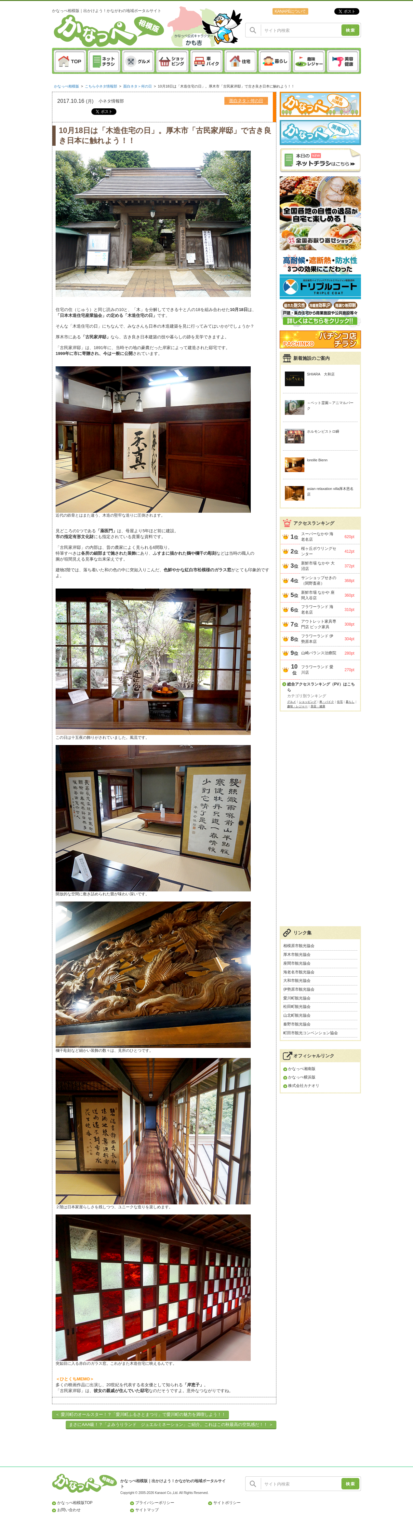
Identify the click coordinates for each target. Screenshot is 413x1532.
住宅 (340, 701)
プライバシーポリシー (154, 1502)
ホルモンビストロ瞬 (323, 431)
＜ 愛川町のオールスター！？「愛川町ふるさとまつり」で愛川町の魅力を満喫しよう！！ (140, 1414)
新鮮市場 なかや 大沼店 (318, 566)
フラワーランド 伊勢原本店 (317, 639)
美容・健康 (318, 706)
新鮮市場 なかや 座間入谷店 (318, 595)
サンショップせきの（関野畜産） (318, 581)
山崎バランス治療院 (318, 653)
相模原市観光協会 (298, 945)
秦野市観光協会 (297, 1024)
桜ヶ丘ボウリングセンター (318, 551)
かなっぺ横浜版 (301, 1077)
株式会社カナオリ (303, 1085)
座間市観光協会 (297, 963)
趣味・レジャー (297, 706)
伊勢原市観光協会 (298, 989)
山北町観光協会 (297, 1015)
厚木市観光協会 (297, 954)
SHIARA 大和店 (321, 374)
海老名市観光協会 (298, 972)
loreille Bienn (317, 460)
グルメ (291, 701)
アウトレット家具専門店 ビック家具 (318, 624)
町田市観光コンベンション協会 (310, 1033)
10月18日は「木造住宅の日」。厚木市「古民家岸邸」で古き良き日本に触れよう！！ (226, 86)
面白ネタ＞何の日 (137, 86)
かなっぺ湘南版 (301, 1068)
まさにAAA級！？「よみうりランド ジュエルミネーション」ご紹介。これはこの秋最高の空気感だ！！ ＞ (171, 1424)
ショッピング (307, 701)
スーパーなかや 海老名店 (317, 537)
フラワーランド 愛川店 (317, 670)
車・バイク (326, 701)
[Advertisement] (320, 822)
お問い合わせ (69, 1510)
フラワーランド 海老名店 (317, 609)
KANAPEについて (290, 11)
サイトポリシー (227, 1502)
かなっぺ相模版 (66, 86)
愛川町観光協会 (297, 998)
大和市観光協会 (297, 980)
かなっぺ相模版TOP (75, 1502)
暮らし (350, 701)
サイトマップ (147, 1510)
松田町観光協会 (297, 1006)
